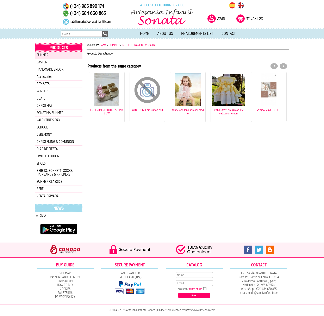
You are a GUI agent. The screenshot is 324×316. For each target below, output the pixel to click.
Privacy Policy (65, 296)
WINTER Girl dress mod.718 (147, 110)
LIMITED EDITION (48, 156)
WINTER (42, 91)
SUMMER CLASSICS (49, 182)
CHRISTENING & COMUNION (55, 142)
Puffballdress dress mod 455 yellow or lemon (228, 111)
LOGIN (221, 18)
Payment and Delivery (65, 277)
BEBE (40, 189)
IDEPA (42, 215)
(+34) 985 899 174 (264, 285)
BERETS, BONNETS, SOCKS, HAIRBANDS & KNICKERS (55, 172)
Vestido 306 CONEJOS (269, 110)
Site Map (65, 273)
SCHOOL (42, 127)
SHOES (41, 163)
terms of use (195, 289)
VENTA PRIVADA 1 (49, 196)
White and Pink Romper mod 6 (188, 111)
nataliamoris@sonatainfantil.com (258, 293)
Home (144, 34)
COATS (41, 98)
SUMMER (42, 55)
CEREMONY (44, 135)
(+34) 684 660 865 (266, 289)
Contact (229, 34)
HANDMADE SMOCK (50, 69)
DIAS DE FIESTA (47, 149)
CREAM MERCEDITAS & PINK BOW (106, 111)
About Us (165, 34)
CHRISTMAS (44, 106)
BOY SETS (43, 84)
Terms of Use (65, 281)
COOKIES (65, 289)
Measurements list (197, 34)
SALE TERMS (65, 293)
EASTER (42, 62)
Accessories (44, 77)
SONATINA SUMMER (50, 113)
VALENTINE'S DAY (48, 120)
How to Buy (65, 285)
